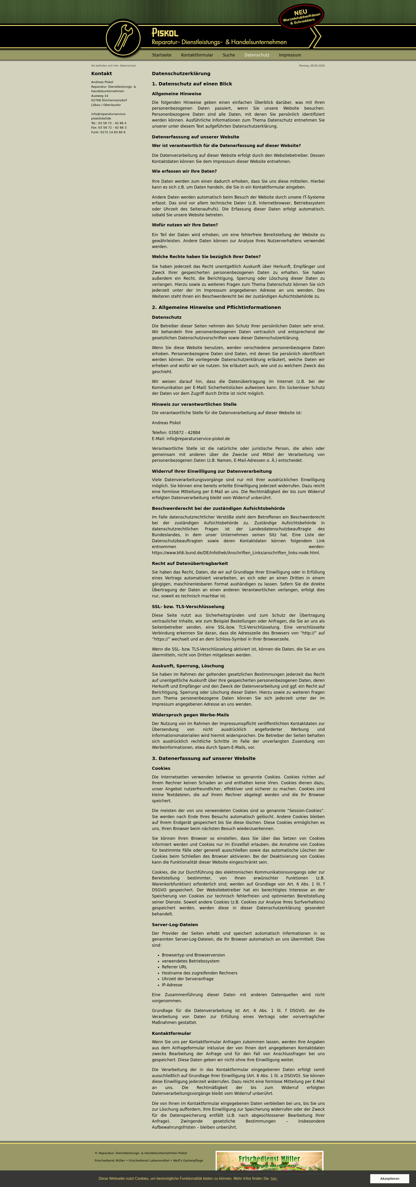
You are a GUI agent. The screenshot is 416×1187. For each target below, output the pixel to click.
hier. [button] (274, 1178)
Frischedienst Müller (110, 1160)
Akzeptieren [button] (389, 1178)
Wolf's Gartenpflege (188, 1160)
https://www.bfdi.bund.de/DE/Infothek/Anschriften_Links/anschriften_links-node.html (235, 552)
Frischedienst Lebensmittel (149, 1160)
